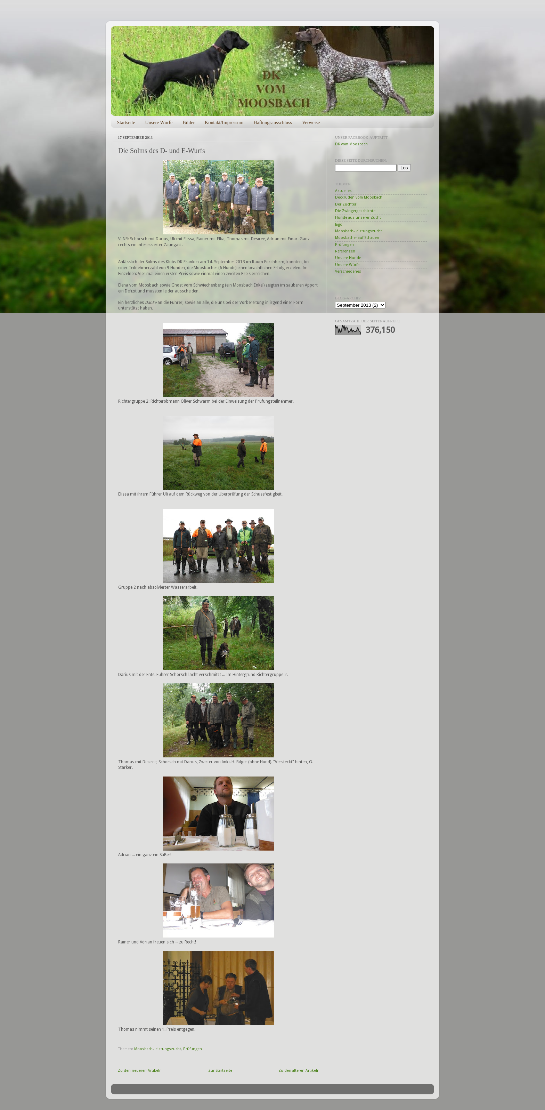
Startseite (126, 122)
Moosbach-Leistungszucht (157, 1049)
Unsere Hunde (348, 258)
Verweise (311, 122)
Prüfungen (192, 1049)
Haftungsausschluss (272, 122)
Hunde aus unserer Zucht (358, 217)
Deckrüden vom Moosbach (358, 197)
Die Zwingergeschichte (355, 211)
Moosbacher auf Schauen (357, 237)
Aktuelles (343, 190)
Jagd (338, 224)
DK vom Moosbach (351, 144)
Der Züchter (345, 204)
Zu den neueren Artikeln (140, 1070)
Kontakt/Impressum (224, 122)
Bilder (188, 122)
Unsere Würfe (159, 122)
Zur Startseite (220, 1070)
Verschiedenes (348, 271)
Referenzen (345, 251)
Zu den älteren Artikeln (298, 1070)
